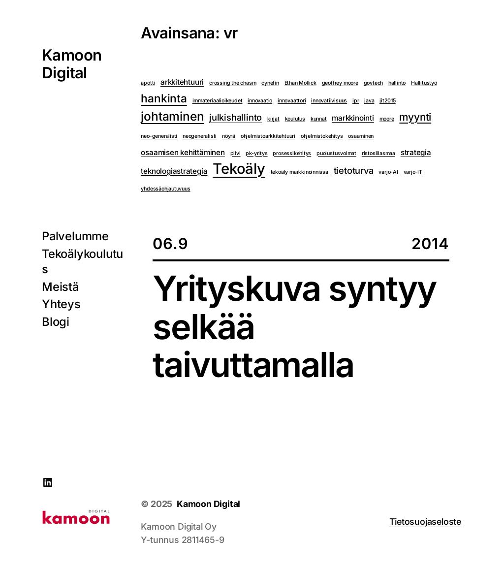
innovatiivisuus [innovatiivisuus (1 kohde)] (329, 100)
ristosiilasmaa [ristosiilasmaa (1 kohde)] (378, 153)
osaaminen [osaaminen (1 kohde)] (361, 136)
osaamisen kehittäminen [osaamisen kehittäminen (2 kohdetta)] (182, 152)
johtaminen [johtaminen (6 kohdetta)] (172, 116)
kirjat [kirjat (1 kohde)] (273, 119)
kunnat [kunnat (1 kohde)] (319, 119)
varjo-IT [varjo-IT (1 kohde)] (413, 172)
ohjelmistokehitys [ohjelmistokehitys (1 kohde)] (322, 136)
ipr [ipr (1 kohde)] (355, 100)
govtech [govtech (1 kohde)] (373, 83)
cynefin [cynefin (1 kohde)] (270, 83)
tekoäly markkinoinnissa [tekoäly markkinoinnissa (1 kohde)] (299, 172)
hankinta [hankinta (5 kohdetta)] (164, 98)
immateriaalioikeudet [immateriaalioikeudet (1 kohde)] (217, 100)
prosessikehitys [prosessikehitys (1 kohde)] (292, 153)
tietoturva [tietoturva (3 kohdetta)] (354, 170)
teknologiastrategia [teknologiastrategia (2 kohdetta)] (174, 171)
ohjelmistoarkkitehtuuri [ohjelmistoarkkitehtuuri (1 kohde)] (268, 136)
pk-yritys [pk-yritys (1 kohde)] (256, 153)
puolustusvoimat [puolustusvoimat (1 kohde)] (336, 153)
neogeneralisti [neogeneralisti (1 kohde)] (200, 136)
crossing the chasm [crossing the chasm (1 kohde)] (232, 83)
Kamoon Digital (71, 64)
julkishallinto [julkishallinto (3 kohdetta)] (235, 117)
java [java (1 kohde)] (369, 100)
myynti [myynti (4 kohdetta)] (415, 117)
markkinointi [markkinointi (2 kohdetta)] (353, 118)
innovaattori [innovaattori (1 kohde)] (292, 100)
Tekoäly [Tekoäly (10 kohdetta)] (239, 169)
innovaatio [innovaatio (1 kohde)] (260, 100)
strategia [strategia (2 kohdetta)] (416, 152)
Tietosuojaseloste (425, 521)
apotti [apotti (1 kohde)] (148, 83)
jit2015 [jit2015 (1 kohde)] (387, 100)
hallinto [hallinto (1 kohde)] (397, 83)
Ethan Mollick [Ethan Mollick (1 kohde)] (300, 83)
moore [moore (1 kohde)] (386, 119)
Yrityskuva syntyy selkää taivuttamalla (294, 326)
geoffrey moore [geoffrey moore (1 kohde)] (340, 83)
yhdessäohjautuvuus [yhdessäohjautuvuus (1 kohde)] (165, 189)
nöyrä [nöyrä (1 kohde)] (228, 136)
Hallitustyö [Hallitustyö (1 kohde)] (424, 83)
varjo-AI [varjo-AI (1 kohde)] (388, 172)
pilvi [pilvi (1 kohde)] (235, 153)
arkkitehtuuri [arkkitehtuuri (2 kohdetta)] (182, 82)
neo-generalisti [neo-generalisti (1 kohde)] (159, 136)
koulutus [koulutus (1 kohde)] (295, 119)
